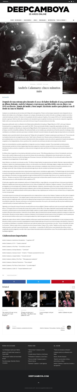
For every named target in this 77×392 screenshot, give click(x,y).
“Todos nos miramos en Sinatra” (62, 349)
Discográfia (27, 20)
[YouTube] (71, 1)
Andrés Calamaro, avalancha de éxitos (24, 327)
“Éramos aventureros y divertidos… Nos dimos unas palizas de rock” (28, 314)
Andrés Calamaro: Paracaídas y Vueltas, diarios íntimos (52, 328)
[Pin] (63, 281)
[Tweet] (38, 281)
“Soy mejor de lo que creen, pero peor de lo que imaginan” (9, 314)
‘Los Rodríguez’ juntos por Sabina (11, 349)
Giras (35, 20)
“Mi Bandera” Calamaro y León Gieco (37, 356)
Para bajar (42, 20)
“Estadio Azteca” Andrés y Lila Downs (38, 354)
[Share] (14, 281)
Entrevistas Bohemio (12, 275)
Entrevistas (51, 20)
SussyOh (6, 97)
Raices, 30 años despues (60, 356)
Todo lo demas (60, 20)
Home (12, 20)
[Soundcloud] (69, 1)
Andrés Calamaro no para (65, 312)
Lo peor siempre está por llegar (46, 313)
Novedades (18, 20)
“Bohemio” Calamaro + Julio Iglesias (37, 363)
